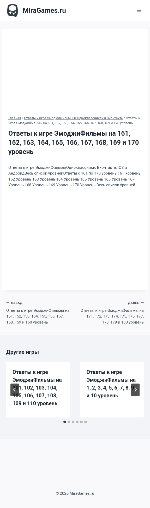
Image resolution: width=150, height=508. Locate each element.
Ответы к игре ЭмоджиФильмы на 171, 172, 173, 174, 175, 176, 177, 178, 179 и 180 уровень (111, 312)
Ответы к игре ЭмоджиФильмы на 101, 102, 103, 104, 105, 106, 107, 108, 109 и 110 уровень (37, 388)
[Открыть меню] (139, 10)
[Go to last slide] (14, 390)
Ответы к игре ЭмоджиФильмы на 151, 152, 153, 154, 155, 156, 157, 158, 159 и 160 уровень (38, 312)
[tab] (64, 422)
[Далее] (135, 390)
